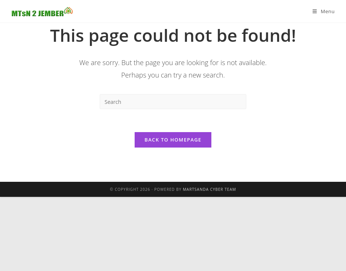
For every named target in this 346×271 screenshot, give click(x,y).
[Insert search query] (173, 101)
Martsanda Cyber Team (209, 189)
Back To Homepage (172, 139)
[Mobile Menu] (324, 11)
